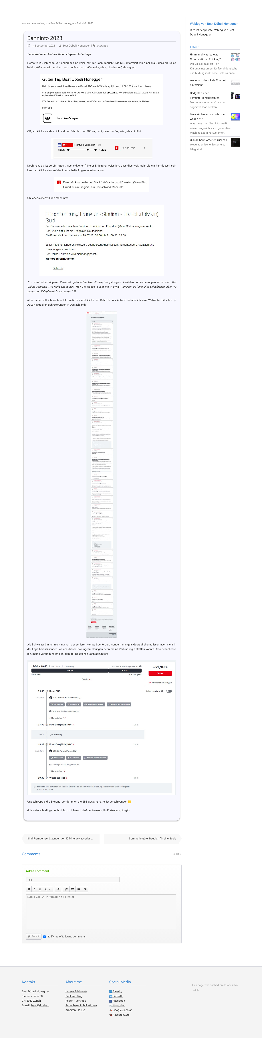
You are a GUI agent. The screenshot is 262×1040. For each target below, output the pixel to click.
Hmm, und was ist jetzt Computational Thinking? (215, 66)
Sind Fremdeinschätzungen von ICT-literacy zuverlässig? (61, 840)
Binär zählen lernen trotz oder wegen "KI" (215, 125)
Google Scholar (120, 1012)
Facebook (117, 1002)
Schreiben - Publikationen (81, 1007)
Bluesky (115, 993)
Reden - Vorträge (76, 1002)
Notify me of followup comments (64, 938)
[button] (29, 891)
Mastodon (117, 1007)
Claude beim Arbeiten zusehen (215, 146)
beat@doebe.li (40, 1007)
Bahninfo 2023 (85, 25)
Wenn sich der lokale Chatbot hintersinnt (215, 85)
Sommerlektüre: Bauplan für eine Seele (152, 840)
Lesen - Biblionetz (76, 993)
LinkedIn (116, 998)
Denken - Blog (74, 998)
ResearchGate (119, 1016)
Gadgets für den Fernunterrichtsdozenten (215, 102)
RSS (176, 855)
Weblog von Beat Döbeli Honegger (214, 25)
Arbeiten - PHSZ (75, 1012)
